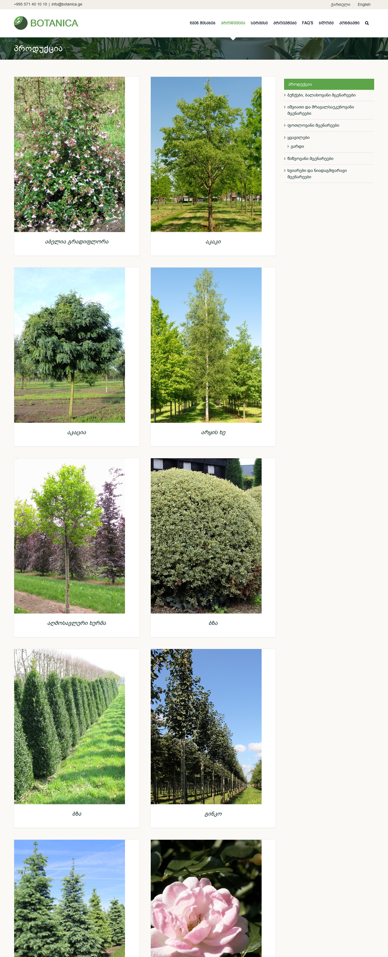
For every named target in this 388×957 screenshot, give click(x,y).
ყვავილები (298, 137)
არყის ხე (213, 432)
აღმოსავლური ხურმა (76, 623)
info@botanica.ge (67, 4)
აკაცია (76, 432)
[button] (367, 23)
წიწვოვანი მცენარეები (310, 158)
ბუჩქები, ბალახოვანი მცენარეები (321, 95)
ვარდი (297, 146)
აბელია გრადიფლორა (76, 241)
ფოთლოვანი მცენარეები (313, 125)
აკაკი (213, 241)
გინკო (213, 814)
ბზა (213, 623)
